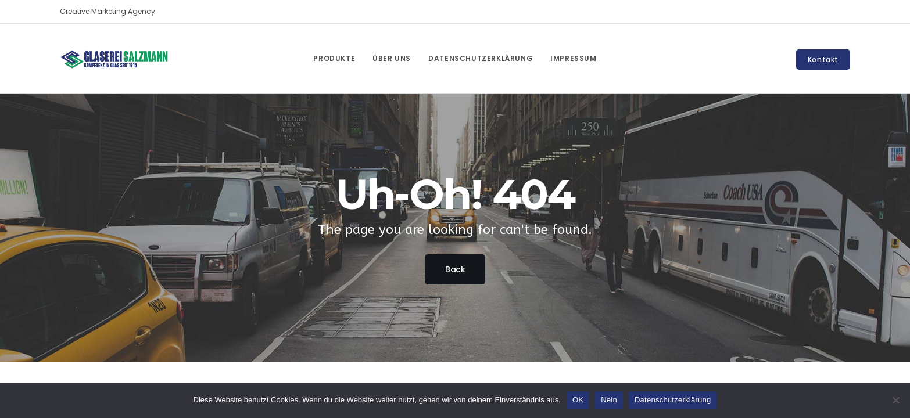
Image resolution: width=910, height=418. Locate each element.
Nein (609, 399)
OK (577, 399)
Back (455, 269)
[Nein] (895, 400)
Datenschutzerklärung (673, 399)
